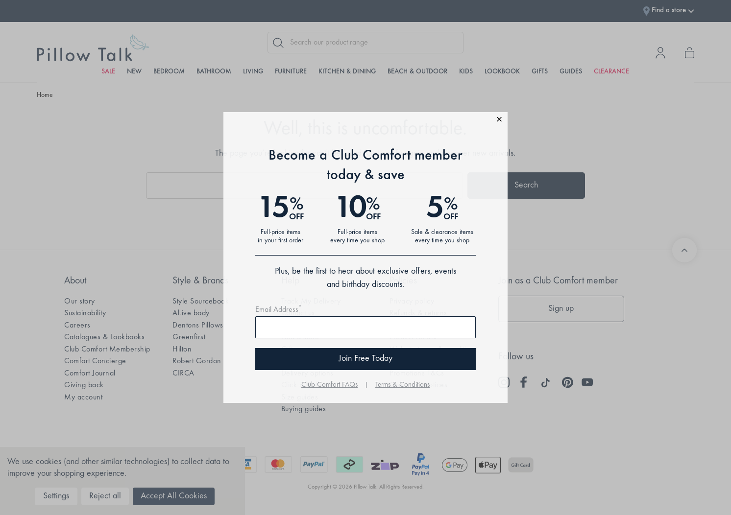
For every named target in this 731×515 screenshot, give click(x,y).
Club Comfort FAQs (329, 385)
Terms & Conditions (402, 385)
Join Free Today (365, 358)
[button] (365, 120)
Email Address (278, 310)
